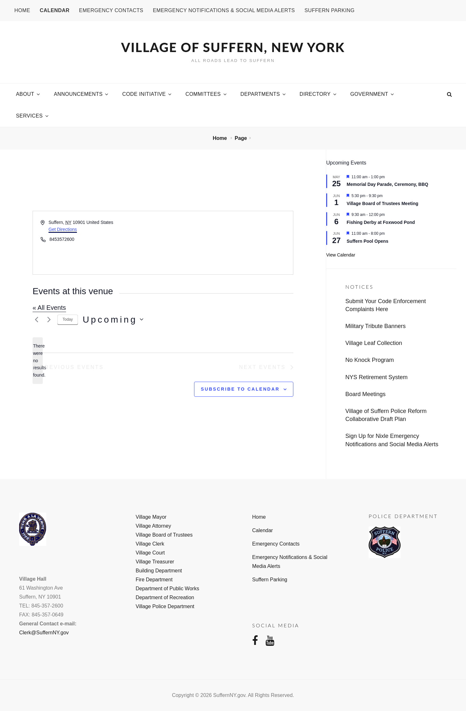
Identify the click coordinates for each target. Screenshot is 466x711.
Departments (263, 94)
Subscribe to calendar (240, 389)
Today (68, 319)
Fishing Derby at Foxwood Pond (381, 222)
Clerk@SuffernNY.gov (44, 632)
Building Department (159, 570)
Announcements (81, 94)
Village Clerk (150, 544)
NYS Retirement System (376, 377)
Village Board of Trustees (164, 535)
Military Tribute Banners (375, 326)
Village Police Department (165, 606)
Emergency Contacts (111, 10)
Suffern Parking (329, 10)
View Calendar (340, 254)
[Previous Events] (36, 319)
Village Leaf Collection (373, 343)
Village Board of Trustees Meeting (382, 203)
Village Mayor (151, 517)
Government (372, 94)
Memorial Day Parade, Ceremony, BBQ (387, 184)
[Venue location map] (228, 243)
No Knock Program (369, 360)
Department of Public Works (167, 588)
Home (22, 10)
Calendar (55, 10)
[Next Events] (49, 319)
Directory (318, 94)
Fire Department (154, 579)
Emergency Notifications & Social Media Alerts (224, 10)
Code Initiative (147, 94)
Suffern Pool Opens (367, 241)
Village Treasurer (155, 561)
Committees (206, 94)
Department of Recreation (165, 597)
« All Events (49, 307)
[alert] (38, 360)
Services (32, 115)
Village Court (150, 552)
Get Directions (63, 229)
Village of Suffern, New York (233, 47)
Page (241, 138)
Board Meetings (365, 394)
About (28, 94)
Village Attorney (153, 526)
